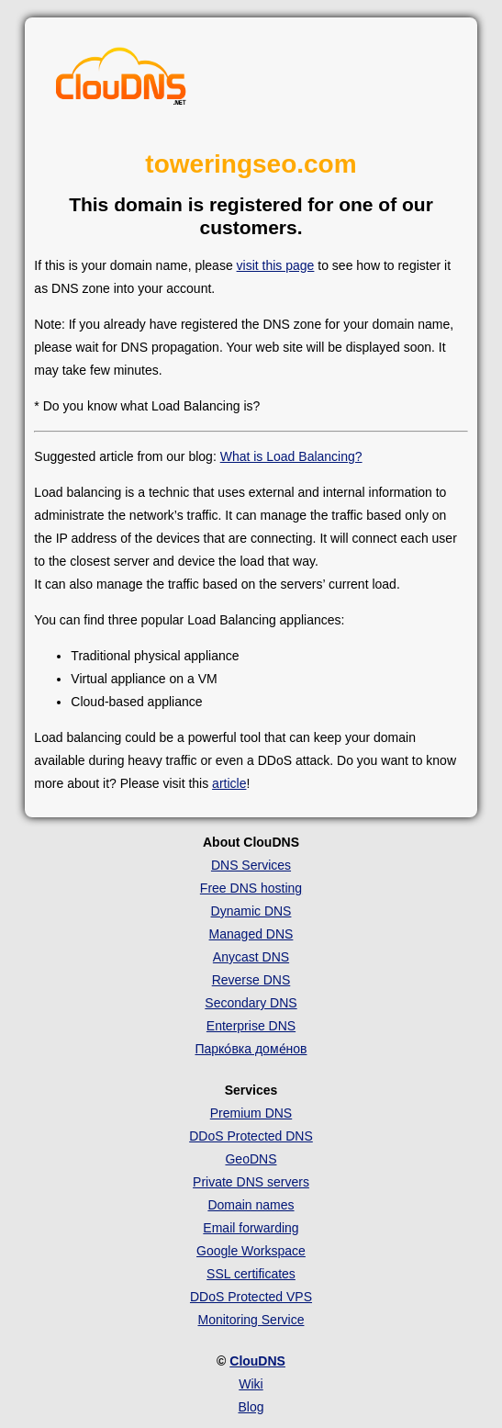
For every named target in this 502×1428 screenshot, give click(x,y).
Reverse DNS (251, 980)
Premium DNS (251, 1113)
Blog (250, 1407)
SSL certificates (251, 1273)
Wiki (250, 1384)
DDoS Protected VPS (251, 1296)
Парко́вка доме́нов (251, 1048)
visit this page (276, 265)
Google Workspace (251, 1250)
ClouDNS (257, 1361)
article (229, 783)
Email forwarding (250, 1227)
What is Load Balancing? (291, 456)
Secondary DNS (250, 1002)
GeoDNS (250, 1159)
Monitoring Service (251, 1319)
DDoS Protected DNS (251, 1136)
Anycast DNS (251, 957)
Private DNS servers (251, 1182)
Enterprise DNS (251, 1025)
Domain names (250, 1204)
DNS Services (251, 865)
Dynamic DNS (251, 911)
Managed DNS (251, 934)
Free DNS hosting (251, 888)
